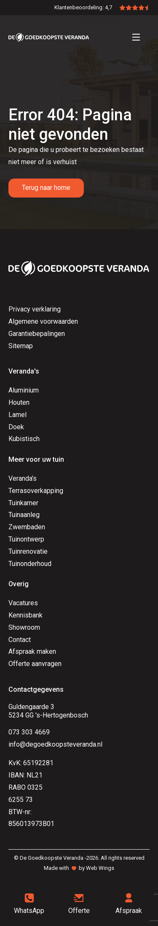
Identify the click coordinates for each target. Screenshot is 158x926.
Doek (16, 427)
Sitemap (20, 346)
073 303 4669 (29, 732)
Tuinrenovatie (28, 551)
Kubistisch (24, 439)
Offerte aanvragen (35, 664)
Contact (19, 640)
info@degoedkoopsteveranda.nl (55, 744)
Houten (18, 402)
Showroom (24, 627)
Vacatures (23, 603)
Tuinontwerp (26, 539)
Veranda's (22, 478)
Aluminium (23, 390)
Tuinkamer (23, 503)
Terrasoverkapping (35, 491)
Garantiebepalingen (36, 334)
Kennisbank (25, 615)
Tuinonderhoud (29, 564)
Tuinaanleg (24, 515)
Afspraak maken (32, 651)
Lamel (17, 415)
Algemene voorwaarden (43, 321)
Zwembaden (26, 527)
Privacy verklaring (34, 309)
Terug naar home (46, 188)
